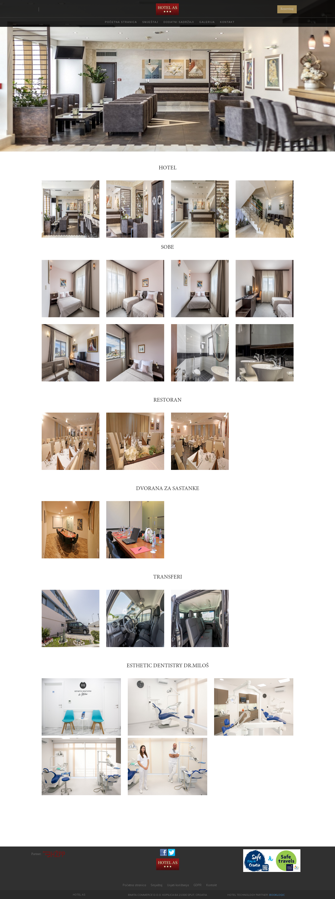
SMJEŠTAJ (150, 22)
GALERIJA (207, 22)
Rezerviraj (287, 9)
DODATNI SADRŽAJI (178, 22)
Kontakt (211, 885)
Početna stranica (134, 885)
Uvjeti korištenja (178, 885)
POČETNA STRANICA (121, 22)
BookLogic (277, 894)
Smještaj (157, 885)
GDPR (197, 885)
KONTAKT (227, 22)
